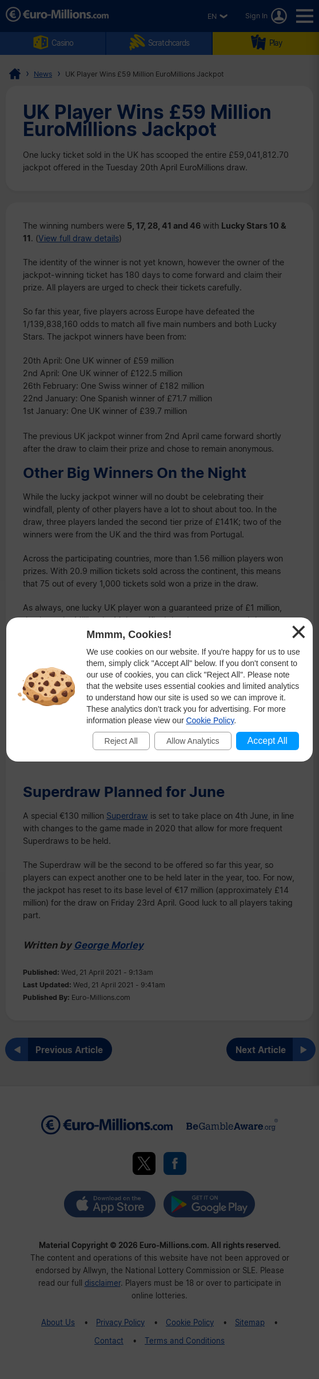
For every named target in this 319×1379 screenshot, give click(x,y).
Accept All (268, 741)
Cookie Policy (210, 720)
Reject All (121, 741)
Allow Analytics (193, 741)
